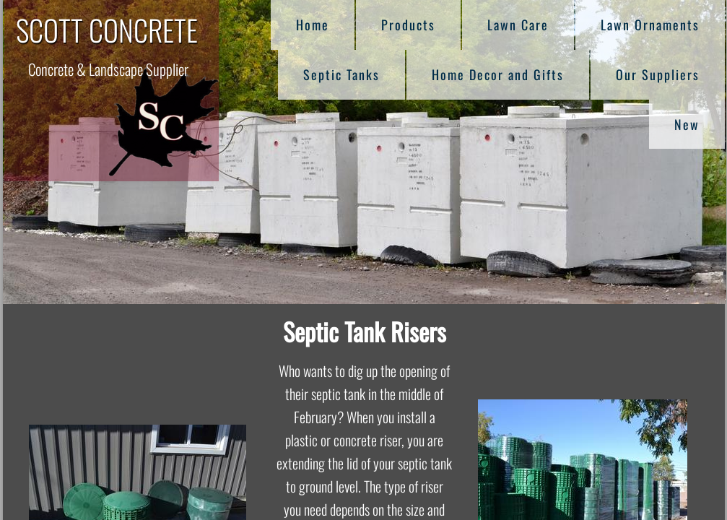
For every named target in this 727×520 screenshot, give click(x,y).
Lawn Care (518, 24)
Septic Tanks (341, 74)
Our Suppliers (658, 74)
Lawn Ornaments (650, 24)
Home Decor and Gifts (498, 74)
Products (408, 24)
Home (312, 24)
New (687, 124)
